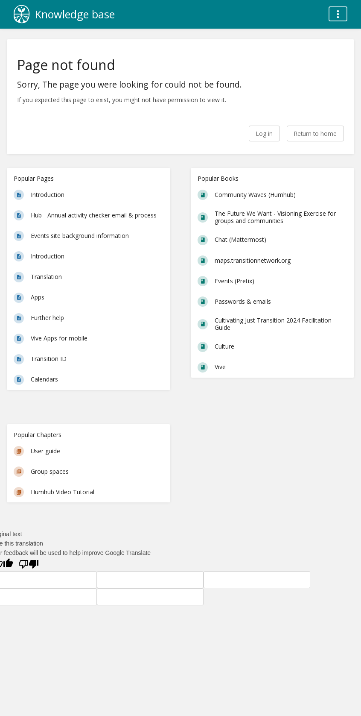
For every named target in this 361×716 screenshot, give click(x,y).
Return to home (315, 133)
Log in (264, 133)
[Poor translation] (28, 564)
